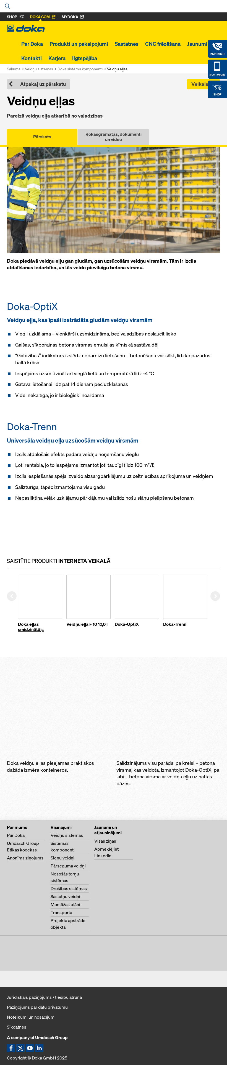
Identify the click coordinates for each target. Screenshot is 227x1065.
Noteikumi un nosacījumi (31, 1017)
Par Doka (32, 43)
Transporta (61, 912)
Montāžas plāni (65, 904)
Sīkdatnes (16, 1027)
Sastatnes (127, 43)
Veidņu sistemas (39, 68)
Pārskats (42, 137)
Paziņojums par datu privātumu (37, 1007)
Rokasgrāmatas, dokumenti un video (113, 136)
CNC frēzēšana (163, 43)
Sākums (13, 68)
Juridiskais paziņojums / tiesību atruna (44, 997)
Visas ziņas (105, 841)
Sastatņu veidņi (65, 896)
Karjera (57, 58)
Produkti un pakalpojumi (78, 43)
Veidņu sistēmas (67, 835)
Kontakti (31, 58)
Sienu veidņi (62, 858)
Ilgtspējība (84, 58)
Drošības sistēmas (69, 888)
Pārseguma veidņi (68, 866)
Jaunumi (197, 43)
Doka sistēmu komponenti (80, 68)
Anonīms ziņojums (25, 858)
